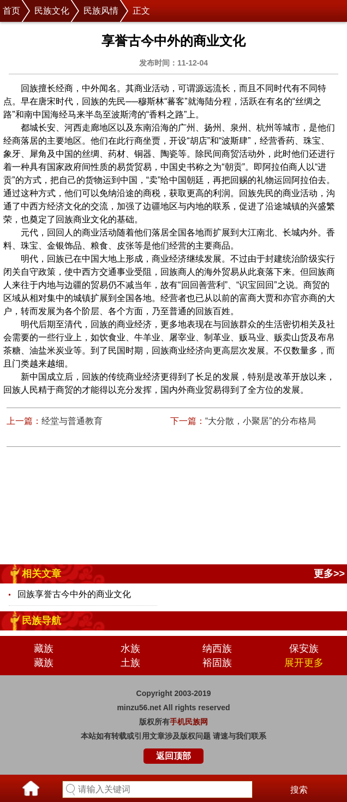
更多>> (329, 573)
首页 (11, 10)
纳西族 (217, 648)
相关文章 (41, 573)
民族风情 (100, 10)
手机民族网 (189, 721)
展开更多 (304, 662)
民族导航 (41, 620)
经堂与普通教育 (72, 421)
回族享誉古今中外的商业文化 (74, 594)
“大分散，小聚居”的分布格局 (260, 421)
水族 (130, 648)
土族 (130, 662)
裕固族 (217, 662)
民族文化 (51, 10)
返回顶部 (173, 755)
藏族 (43, 648)
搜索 (299, 789)
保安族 (304, 648)
